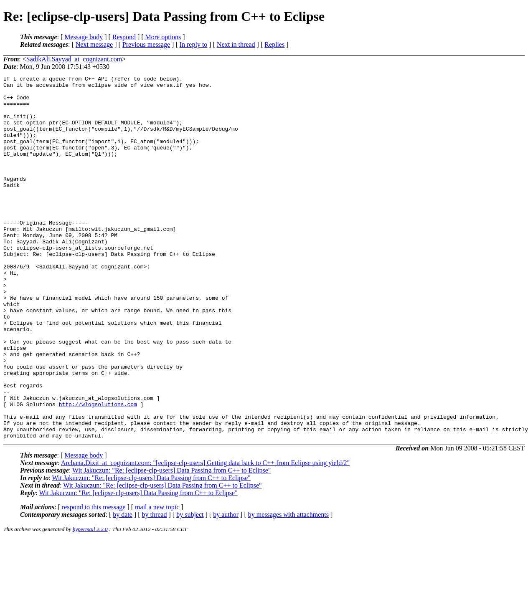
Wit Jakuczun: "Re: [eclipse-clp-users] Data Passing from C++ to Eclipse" (171, 542)
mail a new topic (157, 579)
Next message (94, 44)
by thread (154, 587)
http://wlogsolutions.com (98, 470)
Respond (124, 36)
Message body (83, 36)
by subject (189, 587)
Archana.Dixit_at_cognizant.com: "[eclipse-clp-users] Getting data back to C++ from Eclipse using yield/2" (205, 535)
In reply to (194, 44)
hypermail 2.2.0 (90, 602)
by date (122, 587)
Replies (274, 44)
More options (163, 36)
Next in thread (236, 44)
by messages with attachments (288, 587)
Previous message (146, 44)
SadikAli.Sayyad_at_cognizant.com (74, 59)
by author (226, 587)
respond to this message (93, 579)
